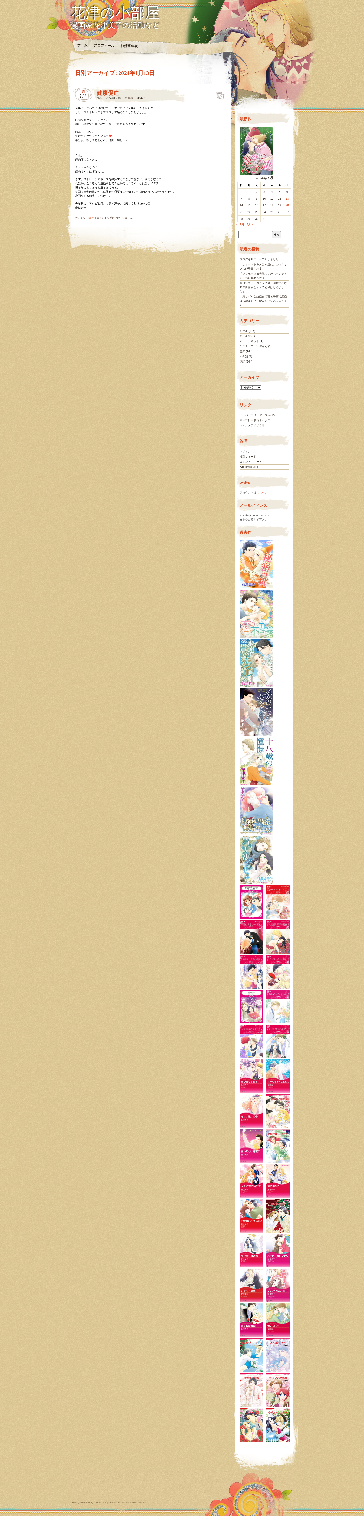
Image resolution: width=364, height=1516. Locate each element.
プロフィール (104, 45)
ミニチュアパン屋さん (253, 346)
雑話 (91, 217)
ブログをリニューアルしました (259, 259)
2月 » (250, 224)
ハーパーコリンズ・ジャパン (258, 415)
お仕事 (244, 331)
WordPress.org (249, 466)
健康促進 (108, 93)
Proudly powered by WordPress (88, 1502)
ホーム (82, 45)
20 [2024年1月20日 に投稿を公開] (287, 205)
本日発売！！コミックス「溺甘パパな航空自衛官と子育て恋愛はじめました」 (263, 287)
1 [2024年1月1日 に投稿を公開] (249, 192)
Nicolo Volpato (138, 1502)
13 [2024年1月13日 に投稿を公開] (287, 198)
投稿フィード (248, 456)
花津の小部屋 (115, 13)
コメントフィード (251, 461)
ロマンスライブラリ (252, 425)
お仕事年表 (129, 46)
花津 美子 (139, 98)
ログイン (245, 451)
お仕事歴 (245, 336)
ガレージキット (249, 341)
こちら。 (261, 492)
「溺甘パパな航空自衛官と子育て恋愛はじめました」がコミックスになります (263, 300)
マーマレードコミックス (255, 420)
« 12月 (240, 224)
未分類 (244, 356)
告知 (242, 351)
